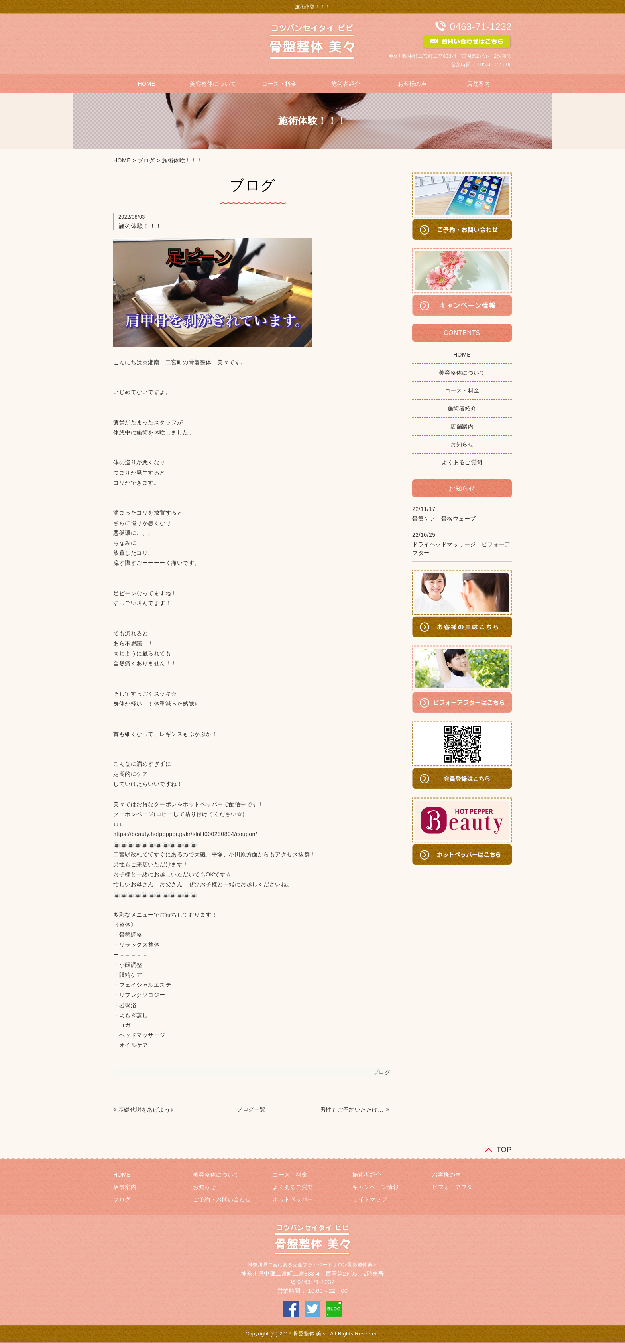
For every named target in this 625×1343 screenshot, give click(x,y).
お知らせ (462, 444)
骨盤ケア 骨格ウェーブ (444, 518)
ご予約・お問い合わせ (222, 1199)
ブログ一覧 (251, 1109)
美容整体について (213, 84)
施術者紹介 (345, 84)
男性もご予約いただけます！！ (352, 1109)
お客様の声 (412, 84)
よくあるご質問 (462, 462)
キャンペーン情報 (375, 1187)
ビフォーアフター (455, 1187)
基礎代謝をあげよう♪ (145, 1109)
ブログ (146, 160)
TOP (504, 1149)
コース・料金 (279, 84)
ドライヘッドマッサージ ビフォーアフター (461, 548)
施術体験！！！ (182, 160)
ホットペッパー (293, 1199)
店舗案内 (478, 84)
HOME (146, 84)
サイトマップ (369, 1199)
